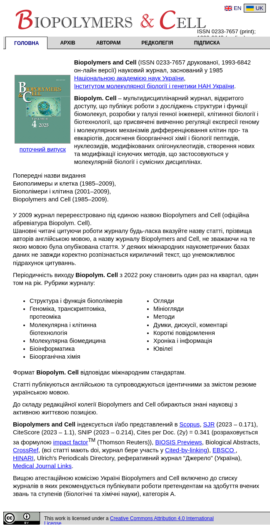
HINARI (23, 458)
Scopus (190, 424)
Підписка (207, 43)
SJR (209, 424)
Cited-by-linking (186, 450)
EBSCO (223, 450)
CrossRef (25, 450)
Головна (26, 43)
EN (238, 8)
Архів (67, 43)
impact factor (70, 442)
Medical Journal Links (42, 466)
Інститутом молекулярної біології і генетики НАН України (154, 86)
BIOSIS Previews (178, 442)
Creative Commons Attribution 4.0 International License (129, 521)
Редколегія (157, 43)
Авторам (108, 43)
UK (259, 8)
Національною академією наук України (129, 78)
